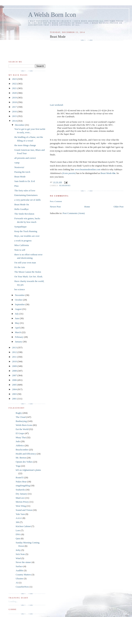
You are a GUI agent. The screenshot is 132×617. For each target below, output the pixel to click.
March (18, 332)
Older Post (118, 206)
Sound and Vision (24, 510)
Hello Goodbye (21, 209)
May (17, 323)
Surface (19, 566)
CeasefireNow (22, 586)
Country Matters (23, 574)
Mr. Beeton (21, 457)
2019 (14, 97)
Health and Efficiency (26, 453)
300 (17, 522)
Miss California (21, 245)
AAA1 (19, 518)
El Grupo (20, 433)
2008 (14, 370)
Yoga (18, 465)
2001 (14, 398)
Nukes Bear (21, 481)
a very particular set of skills (27, 199)
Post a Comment (56, 201)
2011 (14, 356)
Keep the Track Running (25, 231)
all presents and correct (25, 158)
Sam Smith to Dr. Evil (24, 181)
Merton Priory (22, 501)
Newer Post (55, 206)
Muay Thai (21, 437)
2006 (14, 380)
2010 (14, 361)
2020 (14, 93)
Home (87, 206)
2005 (14, 384)
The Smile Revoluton (24, 213)
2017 (14, 106)
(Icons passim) (69, 173)
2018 (14, 102)
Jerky (18, 550)
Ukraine (19, 578)
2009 (14, 366)
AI (17, 582)
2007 (14, 375)
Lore (18, 530)
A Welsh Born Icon (52, 14)
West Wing (21, 506)
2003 (14, 394)
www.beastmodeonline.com (87, 169)
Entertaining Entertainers (25, 195)
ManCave (20, 497)
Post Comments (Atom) (74, 213)
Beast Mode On (21, 204)
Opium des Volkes (24, 461)
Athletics (20, 445)
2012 (14, 352)
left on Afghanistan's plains (28, 470)
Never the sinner (23, 562)
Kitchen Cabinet (23, 526)
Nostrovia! (19, 167)
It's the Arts (19, 267)
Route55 (20, 477)
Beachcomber (22, 449)
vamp (16, 162)
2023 (14, 79)
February (19, 337)
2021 (14, 88)
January (19, 341)
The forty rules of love (24, 190)
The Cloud (21, 417)
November (20, 295)
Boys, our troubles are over (26, 236)
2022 (14, 83)
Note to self (19, 250)
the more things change (25, 145)
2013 (14, 347)
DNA (18, 534)
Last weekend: (56, 105)
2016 (14, 111)
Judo (18, 441)
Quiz (18, 538)
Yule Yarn (20, 514)
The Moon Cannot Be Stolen (27, 272)
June (17, 318)
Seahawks (65, 185)
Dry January (21, 493)
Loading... (13, 601)
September (20, 304)
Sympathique (20, 226)
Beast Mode (108, 173)
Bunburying (21, 421)
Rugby (19, 413)
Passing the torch (22, 172)
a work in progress (22, 240)
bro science (19, 289)
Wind (18, 558)
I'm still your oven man (25, 262)
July (17, 313)
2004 (14, 389)
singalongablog (23, 485)
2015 (14, 116)
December (20, 125)
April (18, 327)
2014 (14, 120)
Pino (16, 186)
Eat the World (22, 429)
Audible (19, 570)
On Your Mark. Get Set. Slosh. (28, 276)
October (19, 299)
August (18, 309)
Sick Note (20, 554)
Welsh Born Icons (24, 425)
